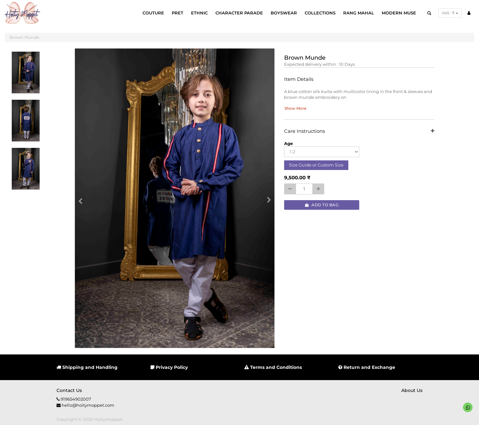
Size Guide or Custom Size (316, 164)
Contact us (69, 390)
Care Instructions (359, 131)
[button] (82, 198)
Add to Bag (321, 204)
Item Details (298, 79)
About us (411, 390)
